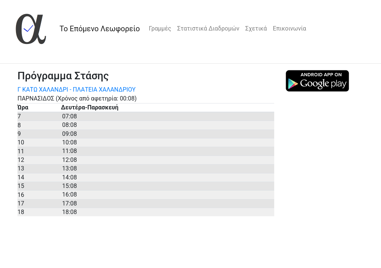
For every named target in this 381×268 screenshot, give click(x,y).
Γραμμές (160, 28)
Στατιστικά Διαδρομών (208, 28)
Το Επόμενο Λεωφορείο (100, 28)
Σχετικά (256, 28)
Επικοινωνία (289, 28)
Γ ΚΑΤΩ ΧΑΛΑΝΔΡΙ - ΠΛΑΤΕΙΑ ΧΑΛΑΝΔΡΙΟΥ (76, 89)
